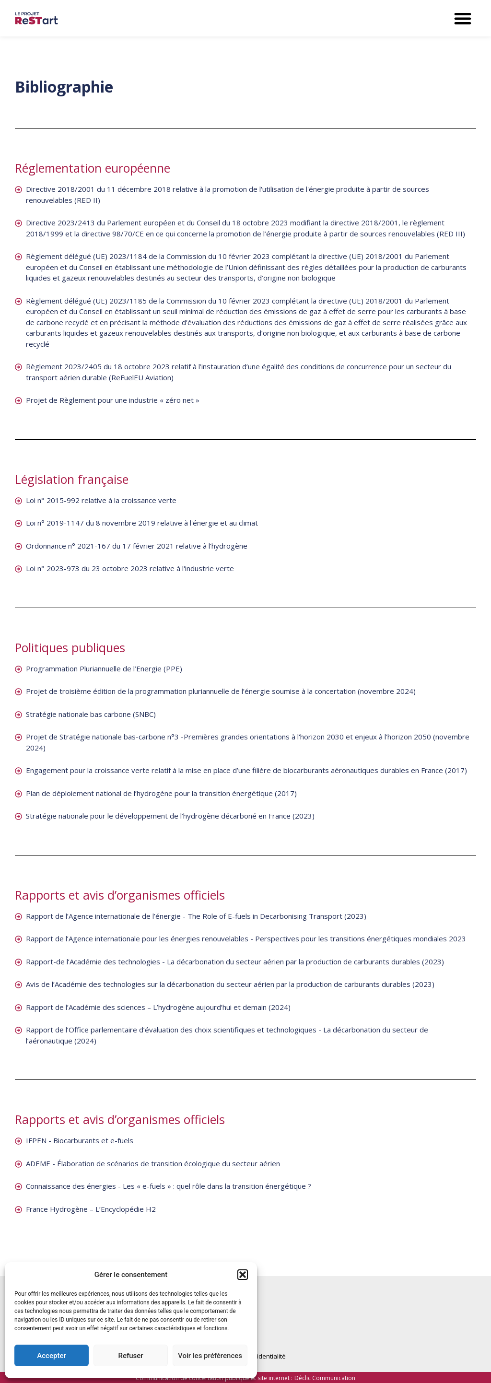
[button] (242, 1274)
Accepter (51, 1355)
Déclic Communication (324, 1378)
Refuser (130, 1355)
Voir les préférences (210, 1355)
